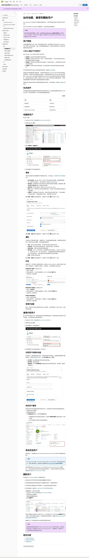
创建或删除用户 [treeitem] (7, 48)
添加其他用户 (76, 22)
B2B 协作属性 (52, 70)
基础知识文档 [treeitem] (5, 17)
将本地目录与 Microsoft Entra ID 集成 (37, 470)
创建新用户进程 (37, 357)
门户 (80, 5)
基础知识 (41, 13)
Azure (24, 13)
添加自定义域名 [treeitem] (6, 35)
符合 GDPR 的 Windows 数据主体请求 (50, 33)
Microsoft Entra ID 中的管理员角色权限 (44, 488)
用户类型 (76, 15)
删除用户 (76, 24)
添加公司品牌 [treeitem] (6, 41)
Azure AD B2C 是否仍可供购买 (55, 463)
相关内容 (76, 25)
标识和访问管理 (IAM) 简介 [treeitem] (8, 28)
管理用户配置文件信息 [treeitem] (8, 55)
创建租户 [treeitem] (5, 32)
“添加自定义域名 (53, 182)
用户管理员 (31, 120)
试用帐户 (85, 5)
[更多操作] (65, 14)
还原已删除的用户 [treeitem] (7, 59)
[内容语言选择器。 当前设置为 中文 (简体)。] (4, 556)
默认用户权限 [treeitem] (7, 53)
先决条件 (76, 17)
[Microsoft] (2, 1)
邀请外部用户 (76, 20)
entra (29, 13)
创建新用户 (76, 19)
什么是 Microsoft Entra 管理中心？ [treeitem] (9, 25)
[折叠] (15, 13)
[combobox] (8, 15)
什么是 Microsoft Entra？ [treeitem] (8, 22)
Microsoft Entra (35, 13)
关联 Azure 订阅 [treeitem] (6, 37)
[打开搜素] (86, 2)
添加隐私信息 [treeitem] (6, 39)
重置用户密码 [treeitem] (7, 57)
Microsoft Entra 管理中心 (45, 120)
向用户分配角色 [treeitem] (7, 50)
